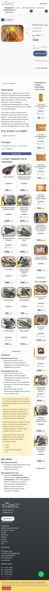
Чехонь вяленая (9, 300)
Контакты (40, 8)
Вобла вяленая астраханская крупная (24, 270)
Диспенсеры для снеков (9, 528)
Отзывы (4, 539)
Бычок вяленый (9, 177)
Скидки (17, 8)
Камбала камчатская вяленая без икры (24, 177)
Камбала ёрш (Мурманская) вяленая (24, 209)
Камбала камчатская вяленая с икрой (8, 208)
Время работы (9, 12)
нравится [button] (44, 47)
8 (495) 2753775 (8, 510)
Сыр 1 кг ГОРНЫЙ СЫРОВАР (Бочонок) (41, 258)
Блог (2, 544)
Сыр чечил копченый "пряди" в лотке (41, 106)
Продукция (5, 526)
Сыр (4, 19)
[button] (46, 11)
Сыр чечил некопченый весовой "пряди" (41, 196)
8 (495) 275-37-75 (9, 10)
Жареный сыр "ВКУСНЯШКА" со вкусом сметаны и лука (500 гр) (41, 227)
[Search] (16, 83)
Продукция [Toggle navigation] (9, 8)
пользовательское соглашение (13, 585)
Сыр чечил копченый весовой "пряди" (41, 166)
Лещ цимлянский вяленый (40, 297)
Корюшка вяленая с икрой (24, 239)
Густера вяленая (24, 300)
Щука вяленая (24, 330)
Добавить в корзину (41, 53)
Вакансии (4, 535)
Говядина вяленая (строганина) (41, 358)
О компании (5, 560)
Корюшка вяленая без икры (8, 239)
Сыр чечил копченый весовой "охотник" (41, 136)
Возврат (4, 537)
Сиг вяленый (9, 269)
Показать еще (16, 351)
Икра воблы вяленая (41, 327)
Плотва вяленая (9, 330)
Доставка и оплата (29, 8)
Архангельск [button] (43, 3)
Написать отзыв (16, 153)
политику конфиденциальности (37, 585)
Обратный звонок (8, 518)
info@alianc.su (8, 512)
